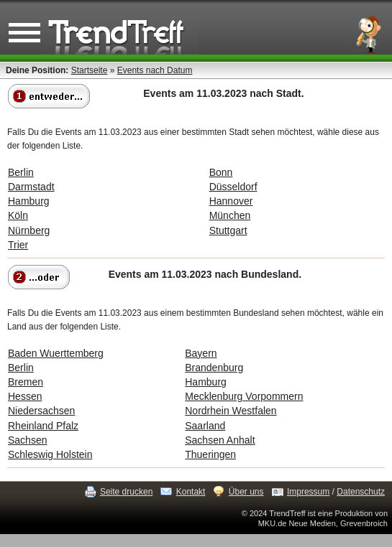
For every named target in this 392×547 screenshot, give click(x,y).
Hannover (231, 201)
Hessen (25, 396)
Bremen (25, 382)
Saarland (205, 425)
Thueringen (210, 454)
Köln (18, 215)
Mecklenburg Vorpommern (244, 396)
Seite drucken (126, 492)
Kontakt (191, 492)
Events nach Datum (155, 70)
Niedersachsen (41, 410)
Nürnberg (29, 230)
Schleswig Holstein (50, 454)
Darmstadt (31, 186)
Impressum (308, 492)
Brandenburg (214, 367)
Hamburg (29, 201)
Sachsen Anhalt (220, 440)
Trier (18, 245)
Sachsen (27, 440)
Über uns (246, 492)
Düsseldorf (233, 186)
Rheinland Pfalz (43, 425)
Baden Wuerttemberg (56, 353)
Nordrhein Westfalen (230, 410)
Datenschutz (361, 492)
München (230, 215)
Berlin (21, 172)
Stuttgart (228, 230)
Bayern (200, 353)
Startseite (89, 70)
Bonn (221, 172)
